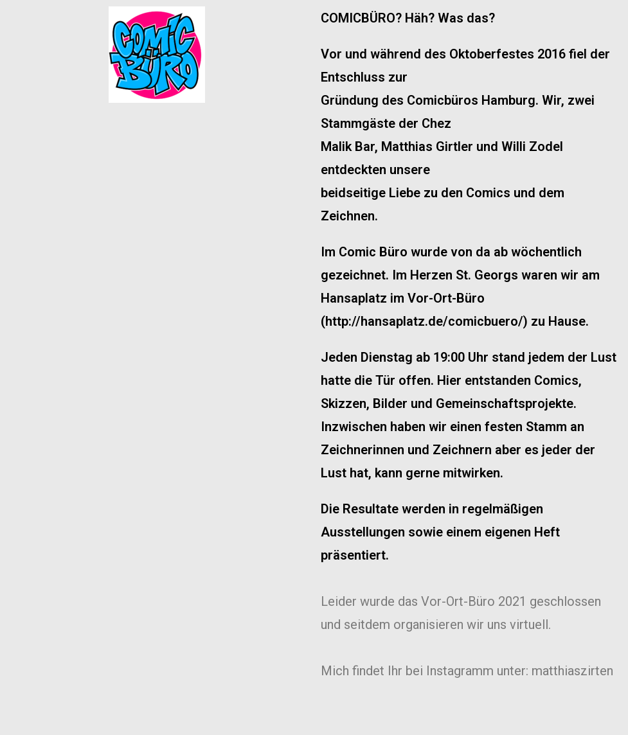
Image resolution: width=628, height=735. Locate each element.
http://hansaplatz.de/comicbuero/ (424, 321)
